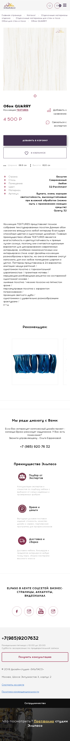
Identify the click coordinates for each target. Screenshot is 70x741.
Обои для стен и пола (14, 21)
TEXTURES (22, 110)
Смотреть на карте (13, 684)
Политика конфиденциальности (20, 691)
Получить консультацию (35, 657)
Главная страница (11, 15)
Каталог (31, 15)
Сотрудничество (35, 703)
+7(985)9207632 (20, 638)
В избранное (35, 153)
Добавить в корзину (35, 140)
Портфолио (44, 721)
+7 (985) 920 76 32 (35, 447)
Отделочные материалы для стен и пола (38, 18)
